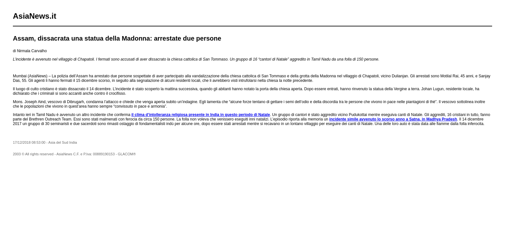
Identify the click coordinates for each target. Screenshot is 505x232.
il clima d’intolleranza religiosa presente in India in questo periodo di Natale (200, 114)
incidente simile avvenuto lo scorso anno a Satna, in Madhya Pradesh (393, 119)
